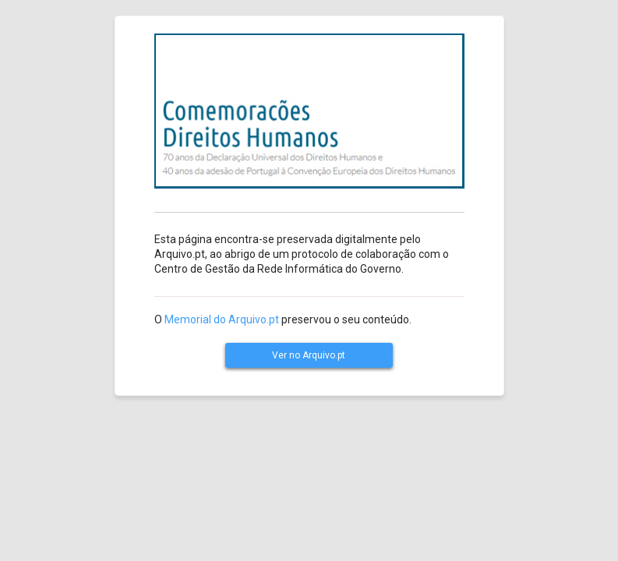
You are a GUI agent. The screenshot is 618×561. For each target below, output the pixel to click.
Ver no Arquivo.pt (308, 355)
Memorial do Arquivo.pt (221, 319)
